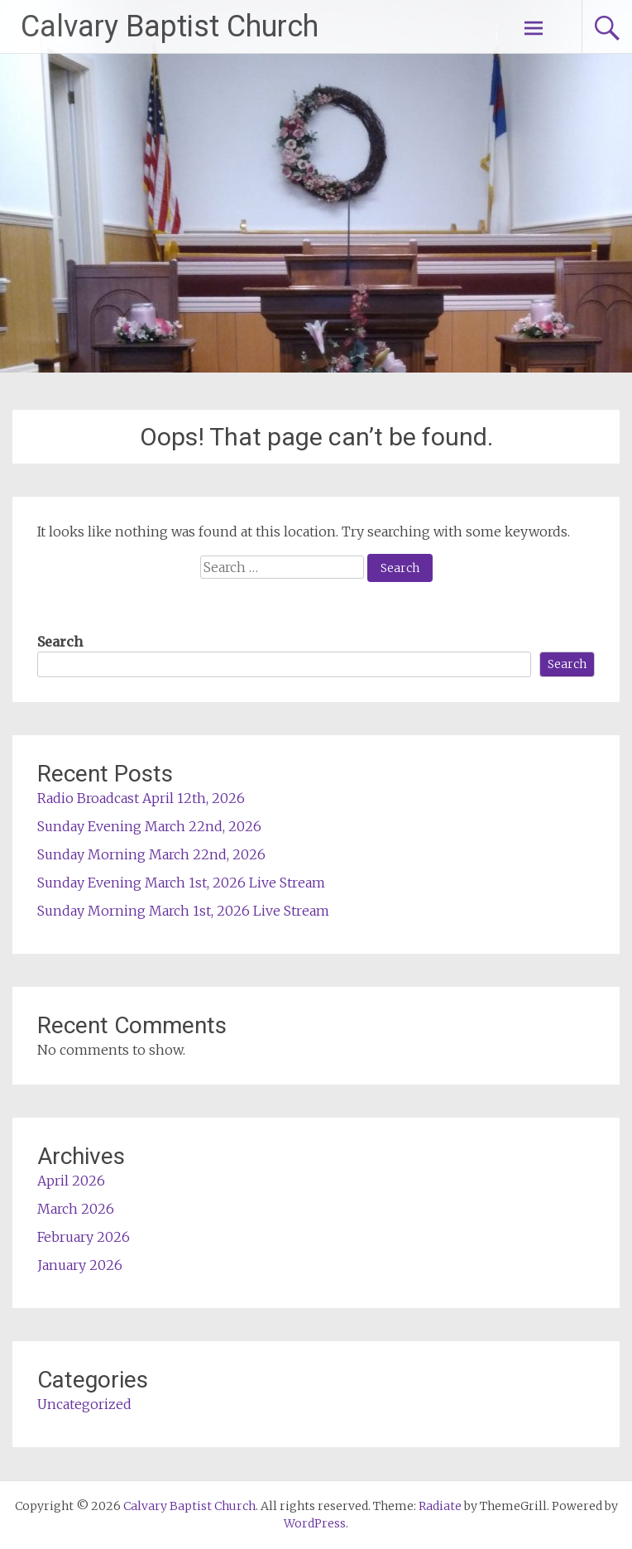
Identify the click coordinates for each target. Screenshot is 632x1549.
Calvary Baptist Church (169, 26)
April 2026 (71, 1180)
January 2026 (79, 1265)
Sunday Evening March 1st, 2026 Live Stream (181, 882)
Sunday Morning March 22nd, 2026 (151, 854)
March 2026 (75, 1208)
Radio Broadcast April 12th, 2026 (141, 798)
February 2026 (83, 1237)
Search (60, 641)
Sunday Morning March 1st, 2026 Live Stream (183, 910)
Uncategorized (84, 1404)
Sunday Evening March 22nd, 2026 (149, 826)
